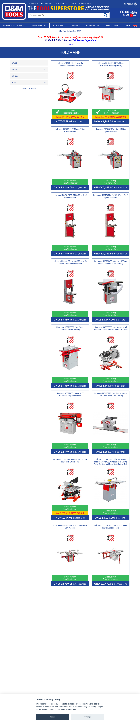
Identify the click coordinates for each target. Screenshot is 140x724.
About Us (33, 4)
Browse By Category (13, 25)
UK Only (131, 25)
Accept (52, 717)
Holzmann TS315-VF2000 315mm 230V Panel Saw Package (70, 526)
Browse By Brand (38, 25)
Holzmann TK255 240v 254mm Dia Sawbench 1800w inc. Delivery (70, 64)
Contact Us (46, 4)
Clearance (74, 25)
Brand (29, 64)
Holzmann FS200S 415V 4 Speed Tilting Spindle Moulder (111, 130)
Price (29, 83)
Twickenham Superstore (84, 40)
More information (68, 710)
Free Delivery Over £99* (70, 31)
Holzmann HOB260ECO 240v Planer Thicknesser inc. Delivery (70, 328)
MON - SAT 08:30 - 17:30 (81, 4)
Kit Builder (58, 25)
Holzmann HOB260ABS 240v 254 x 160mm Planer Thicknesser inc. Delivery (110, 262)
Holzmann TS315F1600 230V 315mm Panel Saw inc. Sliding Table (110, 526)
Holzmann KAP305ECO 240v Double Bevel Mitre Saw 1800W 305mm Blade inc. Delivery (110, 328)
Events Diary (112, 25)
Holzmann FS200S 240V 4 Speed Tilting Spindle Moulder (70, 130)
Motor (29, 70)
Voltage (29, 77)
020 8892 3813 (62, 4)
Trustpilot (70, 44)
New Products (92, 25)
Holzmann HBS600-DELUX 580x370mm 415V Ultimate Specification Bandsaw (70, 262)
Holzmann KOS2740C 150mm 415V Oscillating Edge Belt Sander (70, 394)
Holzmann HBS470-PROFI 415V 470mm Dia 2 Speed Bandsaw (110, 196)
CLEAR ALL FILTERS (29, 89)
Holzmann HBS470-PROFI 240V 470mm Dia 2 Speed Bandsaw (70, 196)
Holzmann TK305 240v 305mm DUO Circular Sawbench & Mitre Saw (70, 460)
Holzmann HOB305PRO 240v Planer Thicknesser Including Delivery (110, 64)
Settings (87, 717)
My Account (130, 4)
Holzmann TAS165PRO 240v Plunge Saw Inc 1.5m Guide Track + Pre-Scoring (110, 394)
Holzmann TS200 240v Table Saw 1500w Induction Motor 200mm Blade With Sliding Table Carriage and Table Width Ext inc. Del (110, 461)
